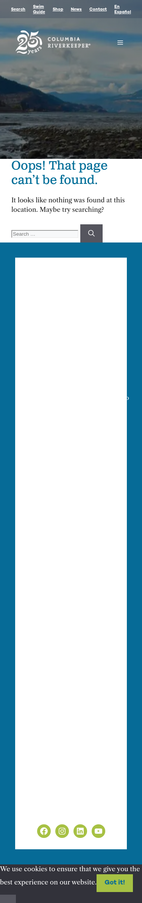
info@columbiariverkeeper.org (80, 397)
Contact (98, 10)
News (76, 10)
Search (18, 10)
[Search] (91, 233)
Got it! (115, 883)
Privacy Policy (48, 802)
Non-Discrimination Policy (68, 812)
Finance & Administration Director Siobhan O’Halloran (59, 380)
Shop (58, 10)
